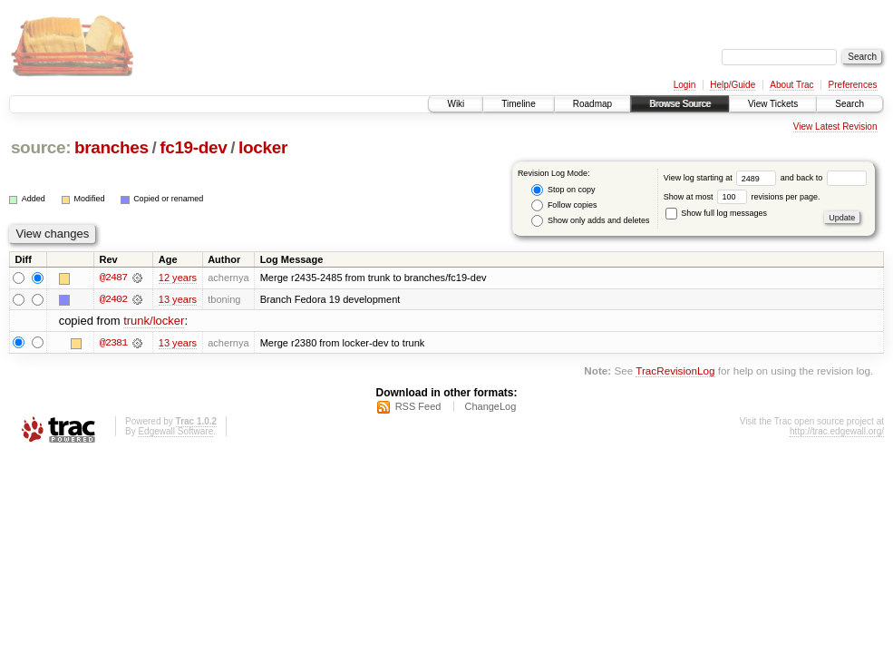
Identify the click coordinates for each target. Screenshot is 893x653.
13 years (178, 299)
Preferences (853, 85)
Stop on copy (563, 190)
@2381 (113, 343)
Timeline (518, 104)
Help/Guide (732, 85)
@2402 (113, 299)
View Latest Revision (835, 127)
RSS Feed (418, 407)
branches (111, 147)
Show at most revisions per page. (742, 196)
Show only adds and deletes (590, 221)
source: (41, 147)
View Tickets (773, 104)
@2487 (113, 277)
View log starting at (722, 177)
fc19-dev (193, 147)
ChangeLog (490, 407)
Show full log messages (716, 213)
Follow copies (564, 205)
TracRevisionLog (675, 370)
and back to (824, 177)
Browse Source (680, 104)
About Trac (791, 85)
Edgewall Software (175, 432)
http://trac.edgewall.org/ (837, 432)
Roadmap (592, 104)
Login (684, 85)
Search (849, 104)
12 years (178, 277)
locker (262, 147)
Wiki (455, 104)
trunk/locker (153, 321)
